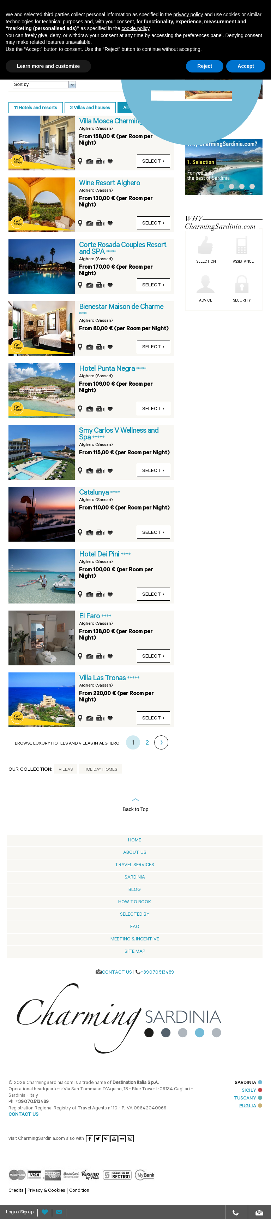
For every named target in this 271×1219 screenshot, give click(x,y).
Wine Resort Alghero (109, 184)
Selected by (135, 914)
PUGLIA (250, 1106)
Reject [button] (204, 66)
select (153, 162)
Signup (27, 1212)
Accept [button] (245, 66)
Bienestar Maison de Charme (121, 307)
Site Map (135, 952)
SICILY (252, 1090)
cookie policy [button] (135, 28)
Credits (16, 1191)
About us (134, 853)
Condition (79, 1191)
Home (134, 840)
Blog (134, 890)
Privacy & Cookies (46, 1191)
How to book (134, 902)
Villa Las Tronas (103, 679)
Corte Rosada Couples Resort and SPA (122, 249)
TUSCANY (248, 1098)
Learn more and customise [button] (48, 66)
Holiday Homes (100, 770)
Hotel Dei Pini (100, 555)
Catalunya (94, 493)
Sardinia (135, 877)
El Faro (90, 617)
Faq (134, 927)
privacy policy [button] (188, 14)
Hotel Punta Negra (107, 369)
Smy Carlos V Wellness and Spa (118, 434)
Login (12, 1212)
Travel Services (134, 865)
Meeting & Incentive (134, 939)
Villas (66, 770)
